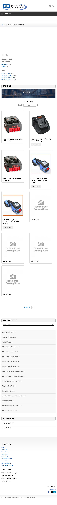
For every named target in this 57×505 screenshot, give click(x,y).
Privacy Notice (8, 423)
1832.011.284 (35, 261)
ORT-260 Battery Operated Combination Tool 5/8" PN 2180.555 (39, 180)
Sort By (20, 105)
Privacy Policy (5, 452)
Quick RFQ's (4, 456)
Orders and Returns (6, 458)
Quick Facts (4, 454)
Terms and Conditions (7, 465)
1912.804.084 (35, 220)
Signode (5, 66)
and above (8, 80)
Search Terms (5, 461)
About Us (4, 449)
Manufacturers (10, 25)
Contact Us (7, 428)
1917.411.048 (7, 261)
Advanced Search (6, 463)
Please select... (28, 324)
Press (2, 447)
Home (2, 25)
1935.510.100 (7, 294)
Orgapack (6, 64)
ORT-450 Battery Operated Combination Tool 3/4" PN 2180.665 (11, 222)
